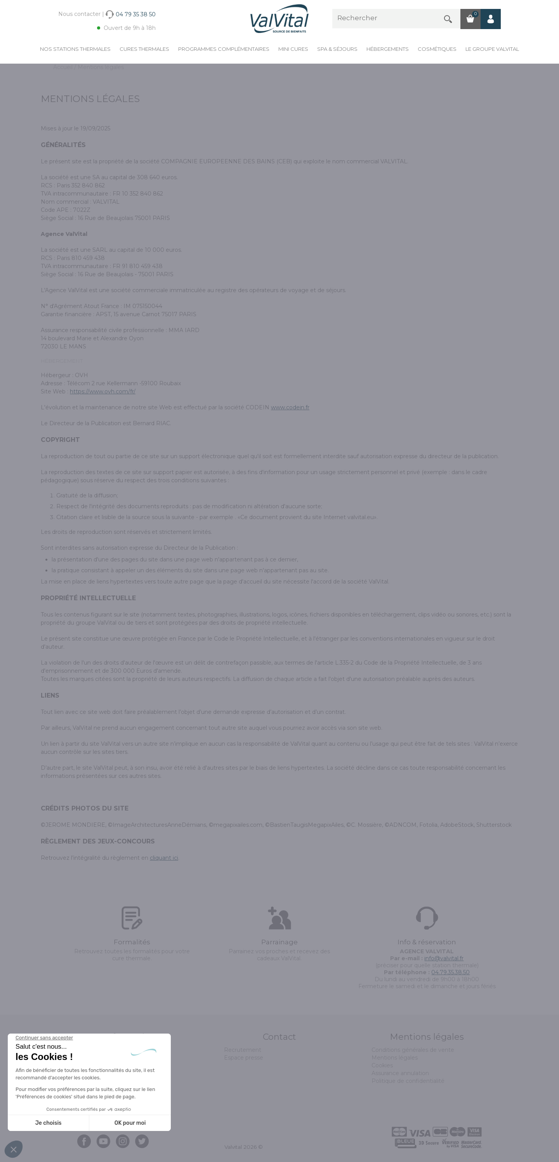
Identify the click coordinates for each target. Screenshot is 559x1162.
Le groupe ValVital (492, 49)
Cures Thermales (144, 49)
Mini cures (293, 49)
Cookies (382, 1065)
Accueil (63, 67)
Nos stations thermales (75, 49)
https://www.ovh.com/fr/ (102, 391)
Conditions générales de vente (413, 1049)
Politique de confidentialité (408, 1080)
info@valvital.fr (444, 958)
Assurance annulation (400, 1073)
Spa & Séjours (337, 49)
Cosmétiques (437, 49)
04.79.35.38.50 (450, 972)
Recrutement (242, 1049)
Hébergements (387, 49)
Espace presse (243, 1057)
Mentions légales (395, 1057)
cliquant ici (164, 857)
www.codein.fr (290, 407)
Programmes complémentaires (223, 49)
